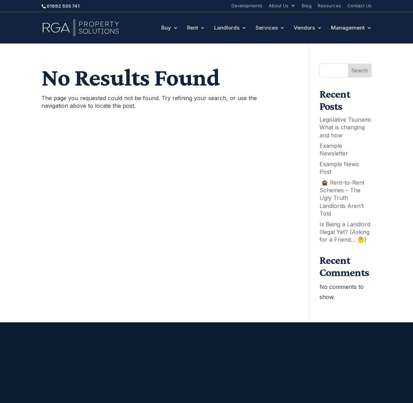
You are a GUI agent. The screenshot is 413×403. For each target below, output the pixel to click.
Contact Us (359, 5)
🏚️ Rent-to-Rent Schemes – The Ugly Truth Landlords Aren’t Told (341, 198)
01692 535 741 (63, 6)
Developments (247, 5)
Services (267, 28)
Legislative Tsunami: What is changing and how (345, 127)
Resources (329, 5)
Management (348, 28)
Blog (306, 5)
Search (359, 70)
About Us (279, 5)
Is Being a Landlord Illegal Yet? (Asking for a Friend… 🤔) (344, 232)
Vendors (304, 28)
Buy (166, 28)
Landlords (227, 28)
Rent (192, 28)
